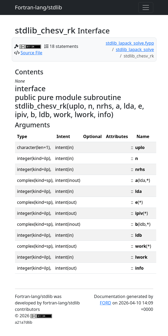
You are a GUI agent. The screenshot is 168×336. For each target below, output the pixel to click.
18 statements (64, 46)
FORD (105, 303)
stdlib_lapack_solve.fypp (130, 43)
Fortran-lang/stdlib (38, 7)
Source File (31, 53)
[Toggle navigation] (145, 7)
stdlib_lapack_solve (135, 49)
